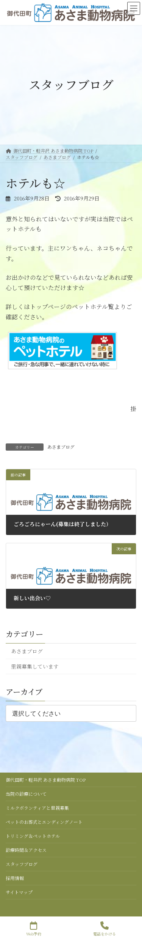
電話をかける (104, 928)
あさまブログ (61, 446)
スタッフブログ (21, 864)
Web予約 (33, 928)
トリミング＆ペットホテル (33, 836)
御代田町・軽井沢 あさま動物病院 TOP (46, 779)
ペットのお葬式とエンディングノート (44, 822)
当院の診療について (26, 793)
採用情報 (15, 878)
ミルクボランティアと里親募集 (37, 807)
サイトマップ (19, 892)
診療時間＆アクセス (26, 850)
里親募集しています (35, 666)
